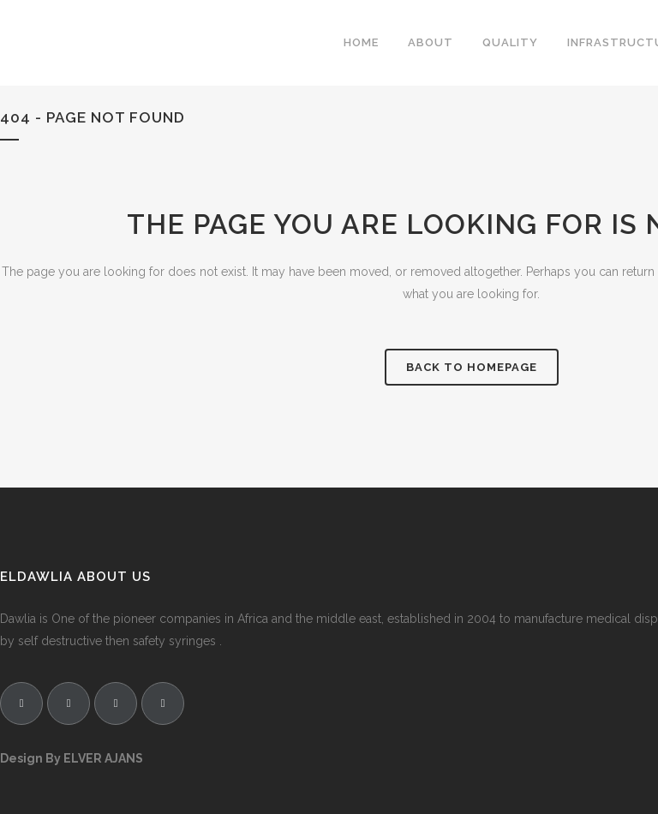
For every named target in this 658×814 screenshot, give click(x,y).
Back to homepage (471, 367)
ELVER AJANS (103, 758)
